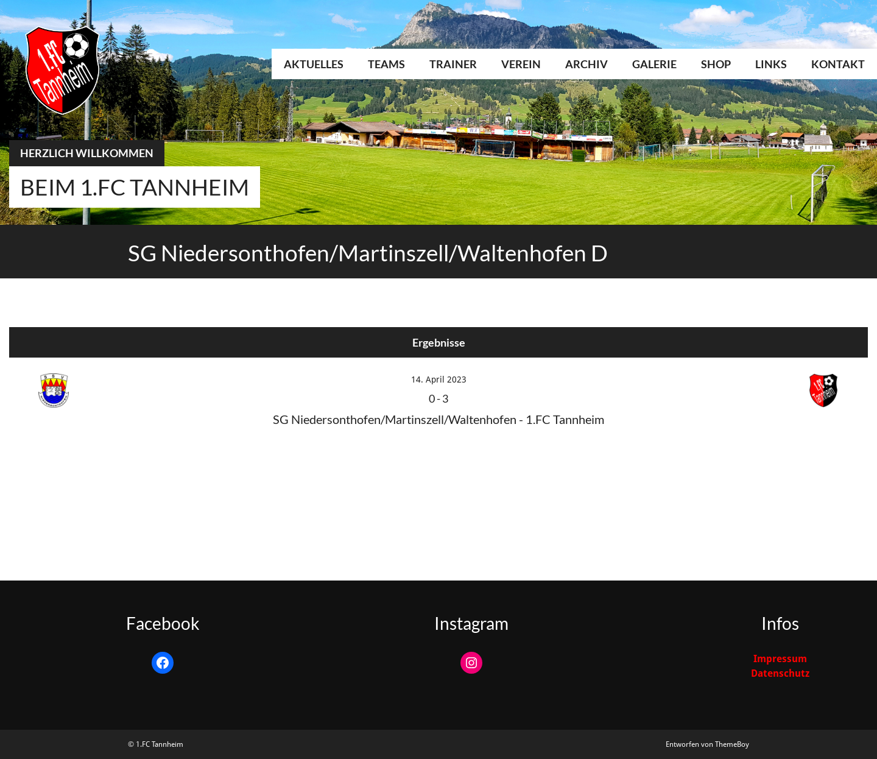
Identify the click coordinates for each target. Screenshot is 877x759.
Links (771, 64)
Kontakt (838, 64)
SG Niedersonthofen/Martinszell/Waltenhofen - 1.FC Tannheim (438, 419)
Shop (716, 64)
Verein (521, 64)
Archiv (586, 64)
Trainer (453, 64)
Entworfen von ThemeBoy (707, 744)
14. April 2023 (439, 379)
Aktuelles (313, 64)
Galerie (654, 64)
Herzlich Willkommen (86, 153)
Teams (386, 64)
